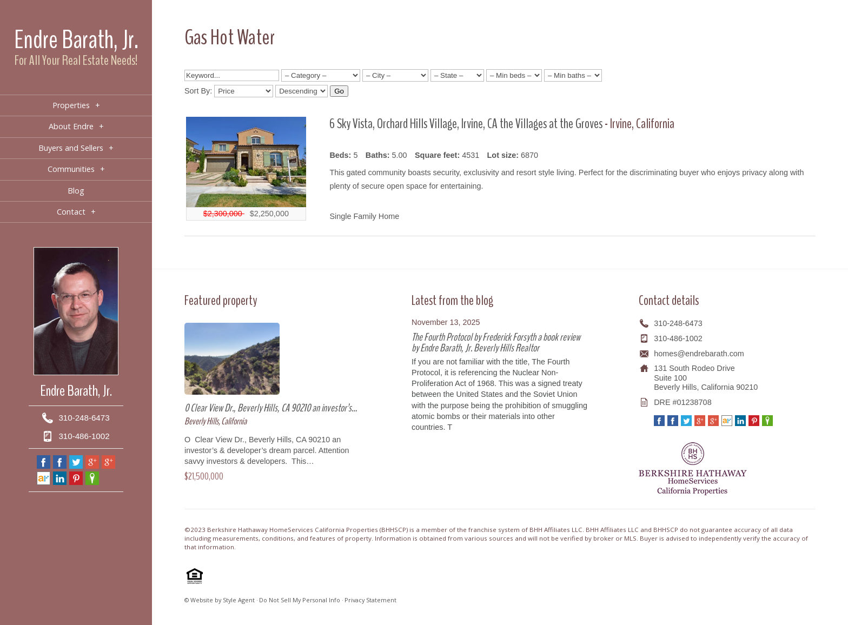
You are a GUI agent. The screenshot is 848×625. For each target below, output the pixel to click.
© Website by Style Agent (219, 600)
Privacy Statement (370, 600)
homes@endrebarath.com (699, 353)
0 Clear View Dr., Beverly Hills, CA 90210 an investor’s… (270, 408)
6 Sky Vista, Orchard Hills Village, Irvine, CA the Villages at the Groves (467, 123)
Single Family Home (364, 216)
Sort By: (198, 91)
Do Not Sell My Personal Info (299, 600)
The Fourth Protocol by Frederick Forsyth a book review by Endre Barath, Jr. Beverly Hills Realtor (496, 342)
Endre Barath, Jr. (76, 39)
